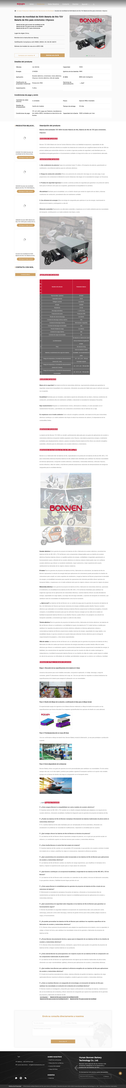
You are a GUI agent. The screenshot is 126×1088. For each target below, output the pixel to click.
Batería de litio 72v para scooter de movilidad (83, 999)
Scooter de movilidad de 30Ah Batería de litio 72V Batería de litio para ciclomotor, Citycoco (25, 255)
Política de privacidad (15, 1086)
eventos (75, 4)
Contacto (65, 4)
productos (25, 11)
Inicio (32, 4)
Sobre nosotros (53, 4)
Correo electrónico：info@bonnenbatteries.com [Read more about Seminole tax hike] (30, 1065)
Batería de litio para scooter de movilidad (41, 11)
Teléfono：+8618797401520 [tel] (24, 1061)
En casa (18, 11)
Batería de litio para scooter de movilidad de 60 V (54, 999)
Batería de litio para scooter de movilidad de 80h (64, 997)
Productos (40, 4)
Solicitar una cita (52, 55)
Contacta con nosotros (26, 55)
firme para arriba (106, 1076)
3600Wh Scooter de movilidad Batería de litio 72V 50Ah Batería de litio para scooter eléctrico (25, 187)
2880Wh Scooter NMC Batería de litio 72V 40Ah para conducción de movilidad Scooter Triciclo (25, 221)
